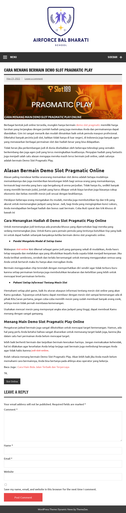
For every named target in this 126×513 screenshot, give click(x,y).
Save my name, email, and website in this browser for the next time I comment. (50, 489)
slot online (22, 249)
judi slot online (39, 350)
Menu (13, 57)
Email (8, 458)
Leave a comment (34, 78)
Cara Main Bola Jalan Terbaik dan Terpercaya (43, 366)
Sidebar (112, 57)
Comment (11, 409)
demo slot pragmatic (88, 124)
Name (8, 445)
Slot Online (12, 381)
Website (9, 471)
